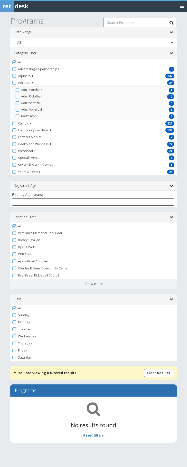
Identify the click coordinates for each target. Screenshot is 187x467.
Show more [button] (93, 283)
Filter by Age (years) (27, 194)
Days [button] (93, 299)
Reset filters (93, 435)
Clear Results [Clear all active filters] (158, 373)
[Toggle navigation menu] (182, 6)
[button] (93, 62)
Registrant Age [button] (93, 186)
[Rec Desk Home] (27, 6)
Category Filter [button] (93, 53)
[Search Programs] (171, 23)
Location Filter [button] (93, 217)
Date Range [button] (93, 32)
